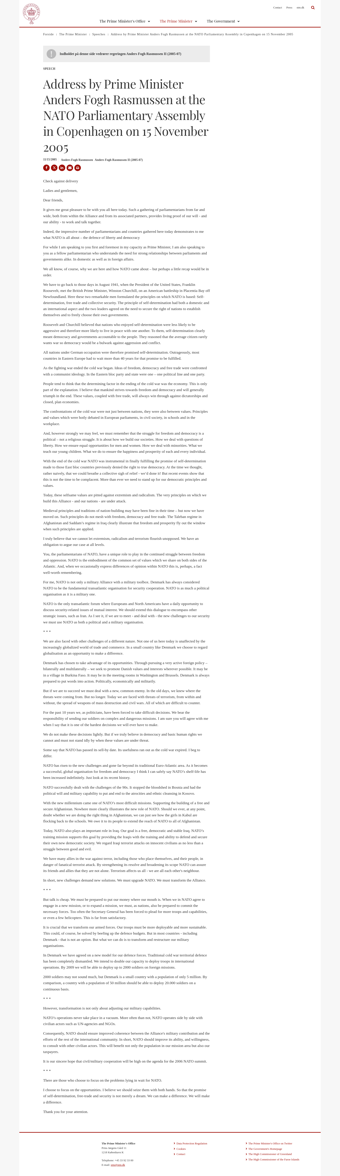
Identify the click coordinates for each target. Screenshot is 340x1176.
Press (289, 7)
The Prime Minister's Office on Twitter (270, 1143)
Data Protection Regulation (192, 1143)
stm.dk (300, 7)
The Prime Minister (176, 21)
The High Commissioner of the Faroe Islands (273, 1159)
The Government (221, 21)
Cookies (181, 1148)
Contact (277, 7)
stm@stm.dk (118, 1164)
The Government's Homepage (265, 1148)
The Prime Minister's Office (122, 21)
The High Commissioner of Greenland (270, 1154)
